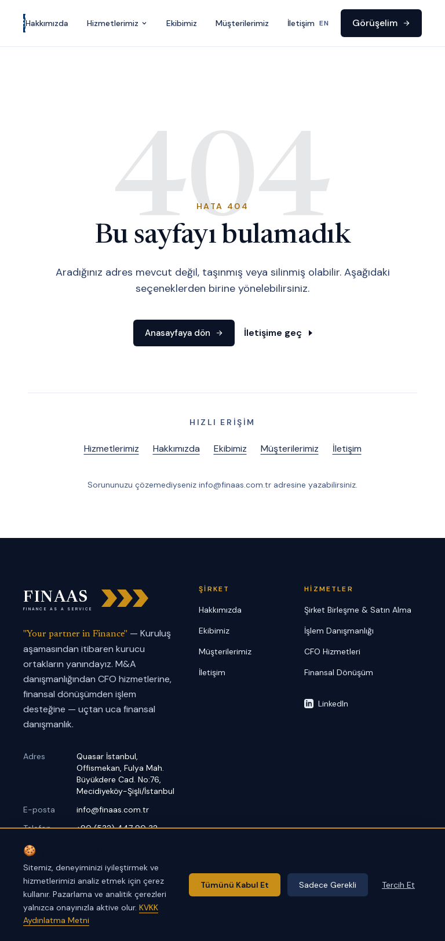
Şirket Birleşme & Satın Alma (357, 610)
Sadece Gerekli (327, 885)
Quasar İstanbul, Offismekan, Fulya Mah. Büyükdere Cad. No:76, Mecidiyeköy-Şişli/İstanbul (125, 773)
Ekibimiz (181, 23)
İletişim (301, 23)
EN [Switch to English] (324, 23)
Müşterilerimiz (242, 23)
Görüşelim (381, 23)
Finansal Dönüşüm (338, 672)
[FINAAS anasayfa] (24, 23)
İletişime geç (275, 333)
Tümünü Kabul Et (234, 885)
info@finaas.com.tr (112, 809)
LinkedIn (326, 703)
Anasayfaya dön (183, 333)
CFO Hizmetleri (332, 651)
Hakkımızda (46, 23)
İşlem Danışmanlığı (339, 630)
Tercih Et (398, 885)
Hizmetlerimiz (117, 23)
